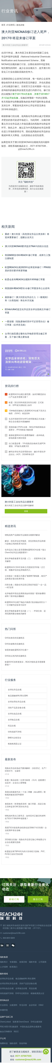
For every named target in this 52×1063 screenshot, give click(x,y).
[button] (46, 374)
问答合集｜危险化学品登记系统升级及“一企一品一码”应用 (25, 586)
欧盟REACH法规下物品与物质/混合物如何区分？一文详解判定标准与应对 (26, 603)
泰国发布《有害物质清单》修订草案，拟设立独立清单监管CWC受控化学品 (25, 805)
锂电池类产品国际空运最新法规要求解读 (22, 535)
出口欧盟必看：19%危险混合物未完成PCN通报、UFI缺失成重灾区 (27, 444)
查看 (26, 511)
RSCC (16, 1031)
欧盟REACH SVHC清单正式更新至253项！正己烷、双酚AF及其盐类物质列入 (25, 568)
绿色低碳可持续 (14, 732)
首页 (3, 25)
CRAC (41, 1005)
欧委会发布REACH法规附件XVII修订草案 (25, 279)
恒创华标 (23, 1043)
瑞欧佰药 (13, 1043)
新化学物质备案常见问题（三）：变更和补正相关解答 (25, 559)
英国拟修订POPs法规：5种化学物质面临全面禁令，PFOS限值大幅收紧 (27, 428)
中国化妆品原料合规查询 (30, 1027)
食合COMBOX (6, 1031)
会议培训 (33, 1005)
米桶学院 (4, 1010)
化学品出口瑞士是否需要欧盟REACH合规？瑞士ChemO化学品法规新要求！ (25, 551)
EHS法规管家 (36, 1022)
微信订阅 (38, 899)
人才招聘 (4, 967)
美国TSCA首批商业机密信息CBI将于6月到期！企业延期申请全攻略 (26, 829)
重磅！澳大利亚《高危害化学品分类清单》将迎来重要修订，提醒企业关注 (27, 236)
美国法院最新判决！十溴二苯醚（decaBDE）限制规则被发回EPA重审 (25, 793)
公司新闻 (42, 962)
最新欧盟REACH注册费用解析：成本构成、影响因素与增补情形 (27, 436)
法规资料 (13, 1005)
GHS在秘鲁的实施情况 (14, 644)
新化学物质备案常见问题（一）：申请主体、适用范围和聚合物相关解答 (25, 612)
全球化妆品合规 (14, 714)
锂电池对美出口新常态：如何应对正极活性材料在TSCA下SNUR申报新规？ (25, 817)
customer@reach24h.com (28, 1059)
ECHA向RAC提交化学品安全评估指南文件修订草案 (27, 311)
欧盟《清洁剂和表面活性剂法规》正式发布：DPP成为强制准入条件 (26, 403)
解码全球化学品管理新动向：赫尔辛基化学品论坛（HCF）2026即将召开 (27, 453)
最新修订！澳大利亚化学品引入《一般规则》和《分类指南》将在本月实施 (27, 299)
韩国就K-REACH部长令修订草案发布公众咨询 (27, 288)
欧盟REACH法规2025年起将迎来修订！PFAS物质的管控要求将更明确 (28, 269)
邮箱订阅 (14, 899)
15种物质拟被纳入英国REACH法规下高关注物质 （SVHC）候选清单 (27, 412)
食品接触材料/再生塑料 (18, 696)
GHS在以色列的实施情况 (15, 656)
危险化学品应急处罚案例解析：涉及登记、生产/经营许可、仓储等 (25, 769)
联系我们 (13, 967)
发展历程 (23, 962)
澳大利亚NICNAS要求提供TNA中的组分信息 (26, 246)
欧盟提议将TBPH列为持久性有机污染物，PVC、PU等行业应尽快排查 (26, 852)
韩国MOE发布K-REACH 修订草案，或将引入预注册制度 (27, 257)
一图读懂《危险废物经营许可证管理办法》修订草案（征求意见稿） (27, 323)
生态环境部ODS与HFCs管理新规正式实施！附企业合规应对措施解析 (27, 420)
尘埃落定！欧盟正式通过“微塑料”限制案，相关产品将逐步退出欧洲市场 (26, 577)
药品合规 (12, 726)
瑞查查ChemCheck (21, 1022)
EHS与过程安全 (14, 738)
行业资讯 (11, 25)
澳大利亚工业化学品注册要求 (15, 45)
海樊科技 (4, 1043)
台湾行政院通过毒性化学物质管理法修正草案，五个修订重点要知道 (26, 335)
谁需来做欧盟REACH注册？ (17, 650)
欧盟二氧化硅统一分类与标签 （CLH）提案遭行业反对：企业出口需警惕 (25, 781)
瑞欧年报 (33, 962)
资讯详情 (20, 25)
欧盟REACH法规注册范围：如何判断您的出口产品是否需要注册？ (27, 395)
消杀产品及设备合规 (16, 708)
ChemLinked (5, 1022)
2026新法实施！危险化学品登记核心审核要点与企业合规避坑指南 (25, 840)
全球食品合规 (14, 720)
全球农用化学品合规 (16, 702)
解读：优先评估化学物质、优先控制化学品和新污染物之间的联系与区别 (25, 542)
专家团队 (13, 962)
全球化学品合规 (14, 690)
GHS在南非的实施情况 (14, 638)
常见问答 (23, 1005)
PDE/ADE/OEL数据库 (9, 1027)
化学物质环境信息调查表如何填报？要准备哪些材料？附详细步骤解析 (25, 594)
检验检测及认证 (14, 744)
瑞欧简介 (4, 962)
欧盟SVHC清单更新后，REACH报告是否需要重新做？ (25, 663)
